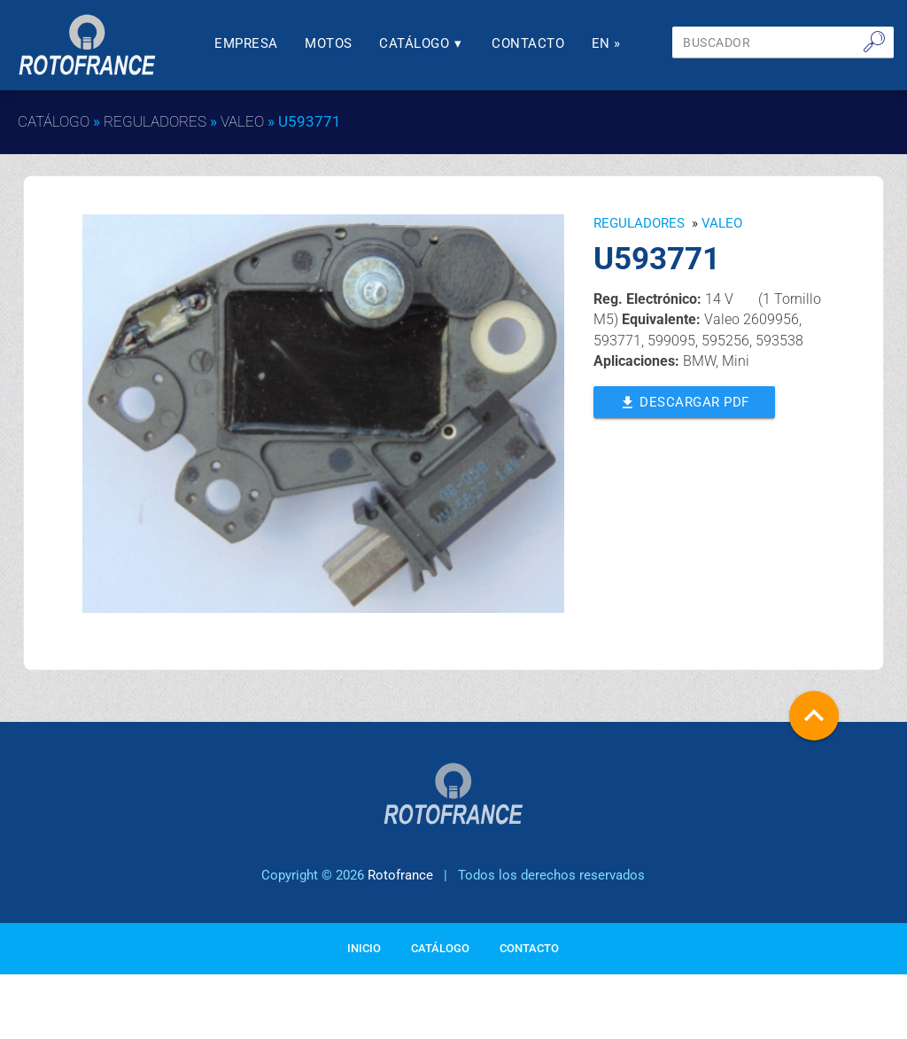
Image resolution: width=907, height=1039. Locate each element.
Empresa (246, 43)
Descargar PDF (684, 401)
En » (606, 43)
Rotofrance (400, 875)
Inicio (364, 948)
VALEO (242, 121)
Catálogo (422, 43)
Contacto (528, 43)
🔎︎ (874, 41)
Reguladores (155, 121)
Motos (329, 43)
